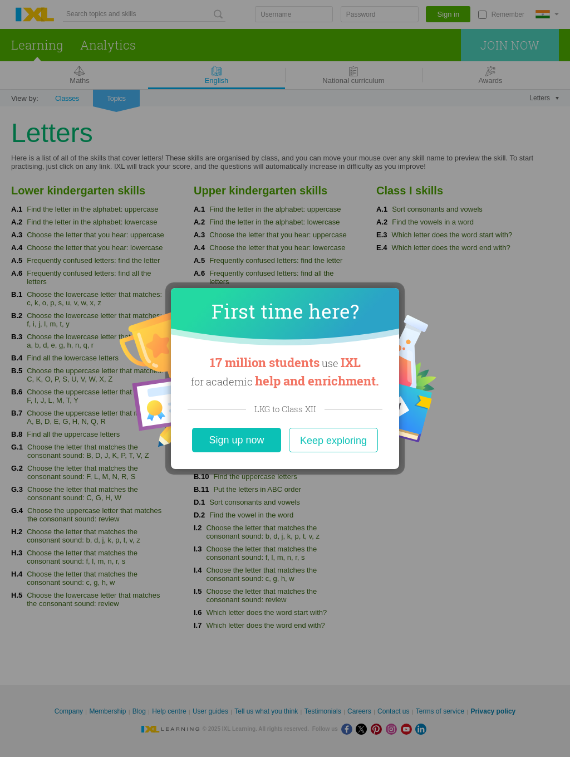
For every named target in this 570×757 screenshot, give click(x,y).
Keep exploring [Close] (333, 440)
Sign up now (236, 440)
